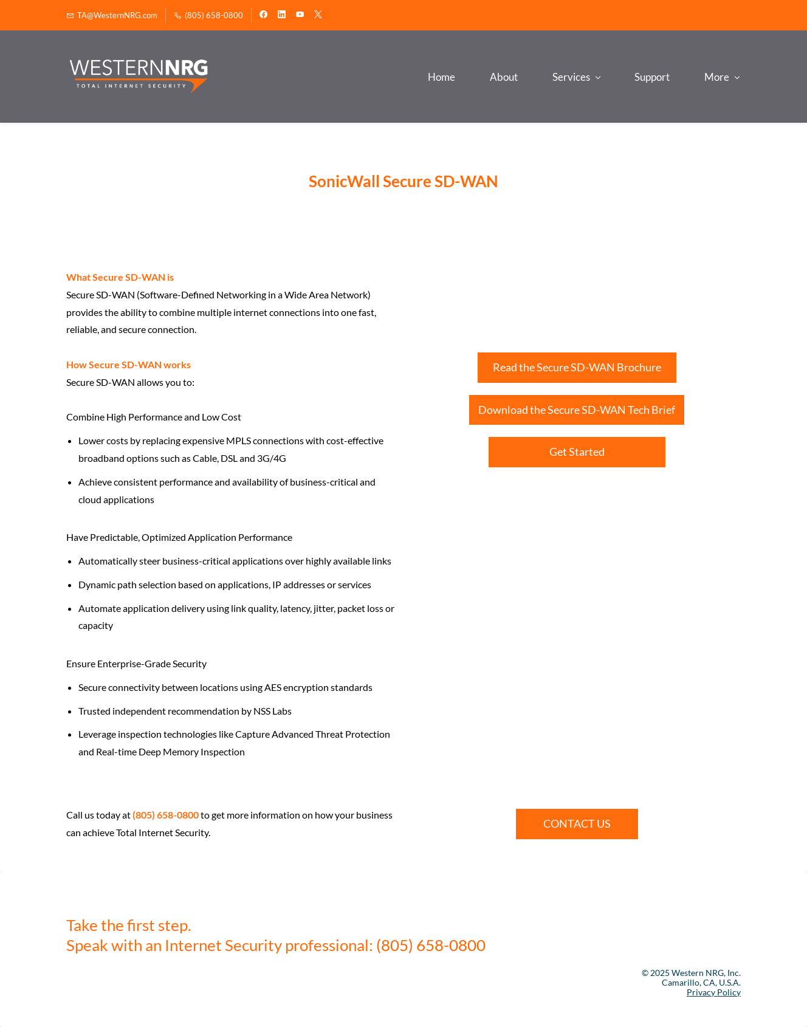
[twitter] (318, 15)
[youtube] (300, 15)
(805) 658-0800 (165, 815)
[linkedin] (282, 15)
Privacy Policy (714, 992)
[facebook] (263, 15)
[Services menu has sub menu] (456, 77)
